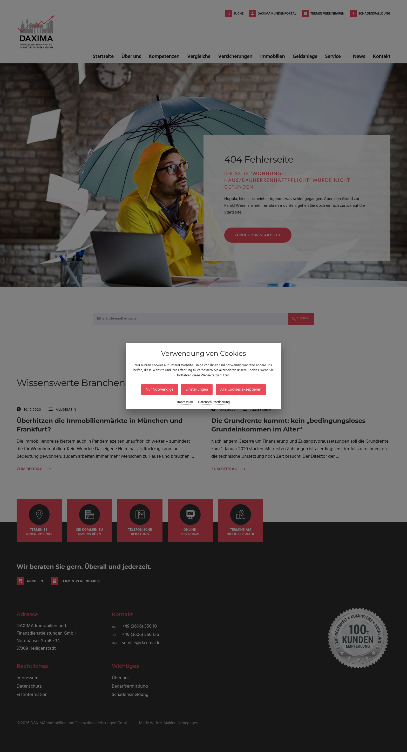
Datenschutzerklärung (214, 402)
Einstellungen (197, 390)
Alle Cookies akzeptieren (240, 390)
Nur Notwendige (160, 390)
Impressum (185, 402)
